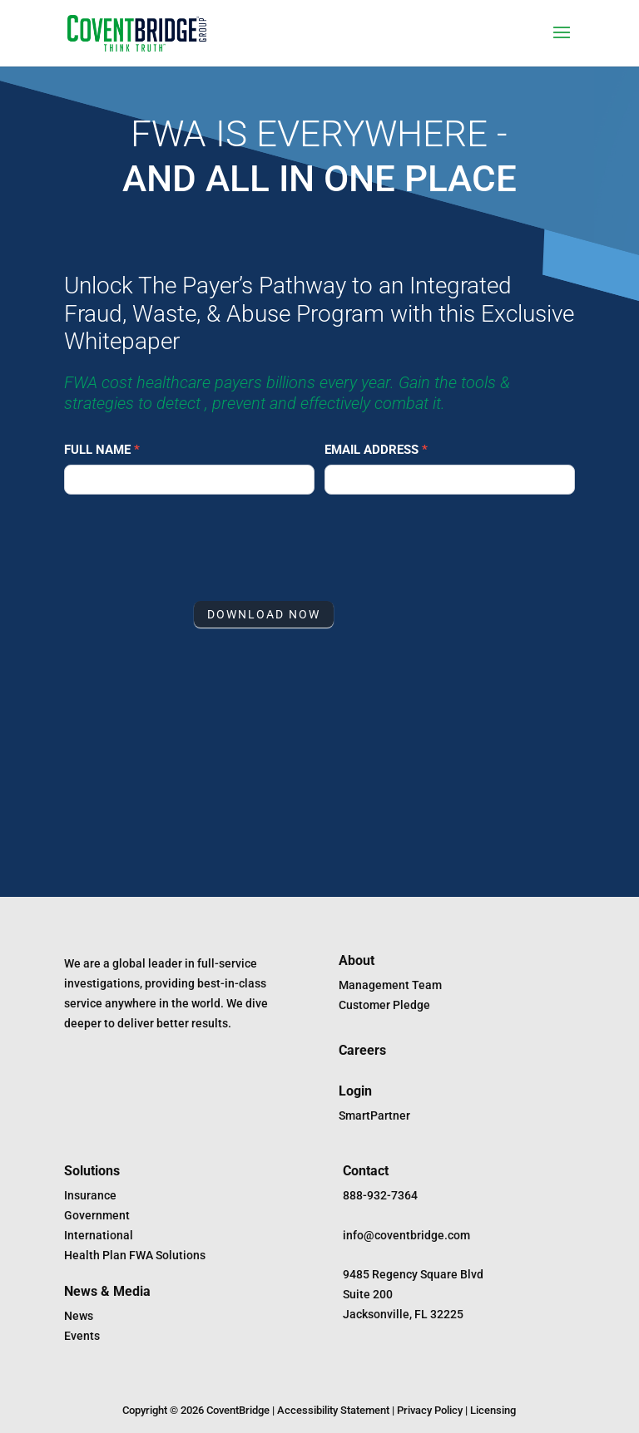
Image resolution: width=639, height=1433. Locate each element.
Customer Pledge (384, 1005)
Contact (366, 1171)
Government (97, 1215)
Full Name (102, 449)
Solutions (92, 1171)
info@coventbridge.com (406, 1235)
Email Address (376, 449)
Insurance (90, 1195)
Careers (362, 1050)
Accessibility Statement (333, 1410)
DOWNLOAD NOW (263, 614)
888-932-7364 (380, 1195)
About (356, 960)
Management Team (390, 985)
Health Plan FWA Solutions (135, 1255)
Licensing (493, 1410)
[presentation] (190, 543)
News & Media (107, 1291)
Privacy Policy (430, 1410)
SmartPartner (374, 1115)
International (98, 1235)
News (78, 1315)
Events (82, 1335)
